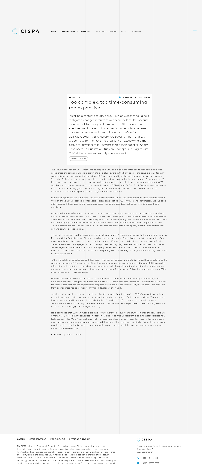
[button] (195, 31)
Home (53, 31)
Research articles (78, 158)
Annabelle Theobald (134, 97)
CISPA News (85, 31)
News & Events (68, 31)
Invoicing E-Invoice (79, 439)
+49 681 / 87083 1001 (147, 458)
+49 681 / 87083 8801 (148, 463)
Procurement (57, 439)
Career (21, 439)
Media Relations (37, 439)
